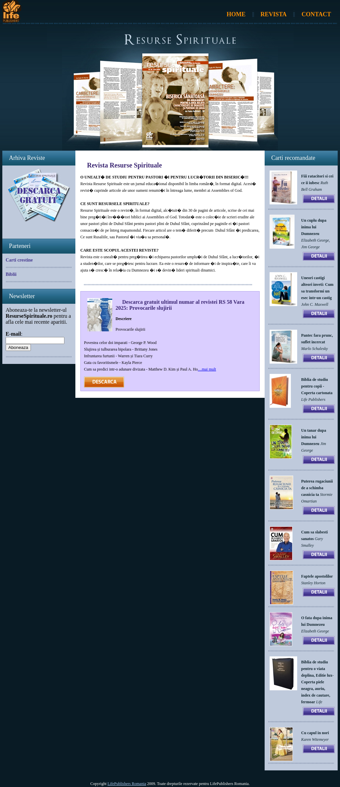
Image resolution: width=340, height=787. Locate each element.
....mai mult (207, 369)
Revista (274, 14)
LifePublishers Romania (127, 783)
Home (236, 14)
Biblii (11, 274)
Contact (316, 14)
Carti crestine (19, 260)
